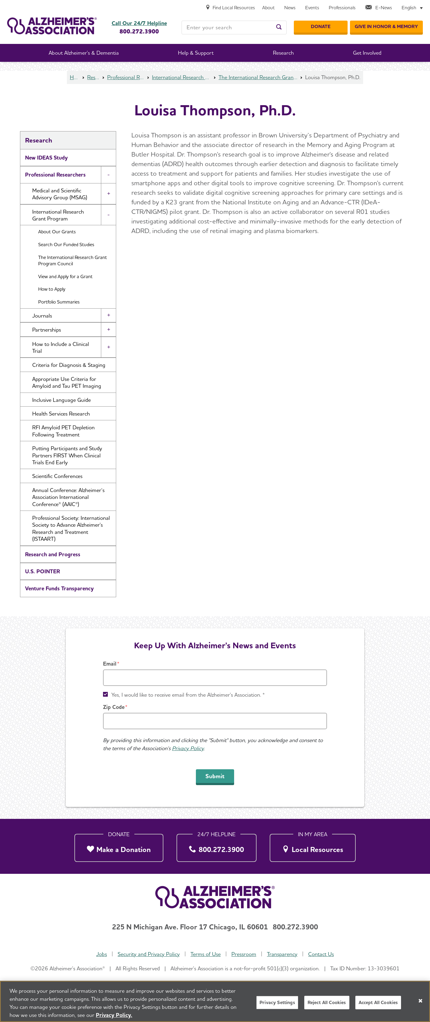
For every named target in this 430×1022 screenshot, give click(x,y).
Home (74, 77)
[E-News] (378, 8)
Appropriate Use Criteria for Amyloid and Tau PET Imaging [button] (66, 382)
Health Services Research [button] (61, 413)
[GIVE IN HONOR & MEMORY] (386, 27)
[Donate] (321, 27)
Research (93, 77)
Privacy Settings (277, 1004)
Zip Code (114, 707)
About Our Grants (57, 232)
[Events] (312, 8)
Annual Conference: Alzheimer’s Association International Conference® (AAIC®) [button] (68, 497)
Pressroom (243, 954)
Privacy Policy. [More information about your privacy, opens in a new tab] (114, 1016)
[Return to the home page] (52, 25)
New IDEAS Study (46, 157)
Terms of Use (206, 954)
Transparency (282, 954)
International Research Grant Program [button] (58, 215)
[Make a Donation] (119, 846)
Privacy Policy (188, 748)
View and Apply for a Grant (65, 276)
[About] (268, 8)
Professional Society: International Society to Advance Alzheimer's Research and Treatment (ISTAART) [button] (71, 528)
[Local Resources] (312, 846)
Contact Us (321, 954)
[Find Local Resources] (230, 8)
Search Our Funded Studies (66, 244)
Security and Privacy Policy (149, 954)
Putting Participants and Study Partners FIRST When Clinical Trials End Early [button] (67, 455)
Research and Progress (52, 554)
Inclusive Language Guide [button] (61, 400)
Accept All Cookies (378, 1004)
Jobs (101, 954)
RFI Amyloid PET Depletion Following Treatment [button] (63, 430)
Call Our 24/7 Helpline (139, 23)
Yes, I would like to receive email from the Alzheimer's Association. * (188, 695)
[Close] (420, 1002)
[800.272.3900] (216, 846)
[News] (290, 8)
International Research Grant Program (181, 77)
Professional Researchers (125, 77)
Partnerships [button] (46, 330)
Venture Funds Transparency (59, 588)
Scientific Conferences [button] (57, 476)
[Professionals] (342, 8)
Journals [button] (42, 315)
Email (109, 664)
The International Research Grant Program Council (258, 77)
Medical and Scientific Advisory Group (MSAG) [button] (59, 193)
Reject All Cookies (327, 1004)
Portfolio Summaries (59, 302)
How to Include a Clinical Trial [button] (60, 347)
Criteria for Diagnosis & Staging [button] (68, 365)
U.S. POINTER (42, 571)
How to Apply (51, 289)
